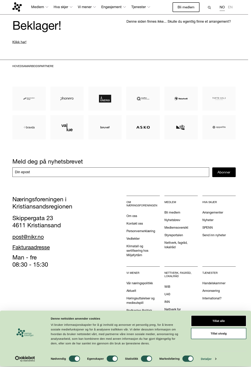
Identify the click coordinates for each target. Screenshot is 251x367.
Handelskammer (213, 283)
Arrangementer (212, 213)
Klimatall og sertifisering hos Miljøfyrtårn (137, 251)
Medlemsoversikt (176, 228)
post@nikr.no (29, 237)
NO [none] (222, 7)
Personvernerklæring (140, 231)
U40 (167, 294)
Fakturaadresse (33, 247)
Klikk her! (19, 42)
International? (212, 299)
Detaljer (206, 359)
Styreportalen (173, 235)
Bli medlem (185, 7)
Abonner (224, 172)
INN (167, 302)
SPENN (207, 228)
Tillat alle (218, 321)
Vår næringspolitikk (139, 283)
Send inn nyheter (214, 235)
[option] (230, 8)
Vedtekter (133, 239)
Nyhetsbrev (172, 220)
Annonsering (211, 291)
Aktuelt (131, 291)
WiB (167, 287)
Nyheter (207, 220)
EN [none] (230, 7)
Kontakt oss (134, 224)
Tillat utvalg (219, 334)
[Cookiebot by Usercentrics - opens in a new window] (25, 359)
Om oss (131, 216)
